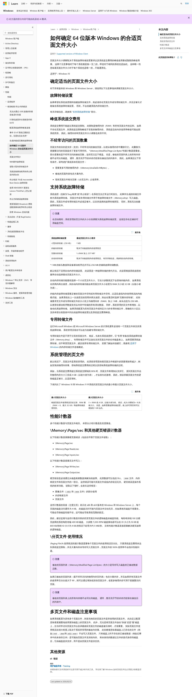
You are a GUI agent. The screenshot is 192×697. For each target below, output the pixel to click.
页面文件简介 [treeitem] (15, 157)
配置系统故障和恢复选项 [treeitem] (20, 127)
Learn (53, 29)
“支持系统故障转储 (81, 111)
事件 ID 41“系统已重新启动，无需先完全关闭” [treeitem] (20, 134)
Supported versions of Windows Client (72, 53)
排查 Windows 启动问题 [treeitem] (19, 212)
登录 (187, 3)
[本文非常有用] (178, 57)
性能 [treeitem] (9, 97)
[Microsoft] (5, 3)
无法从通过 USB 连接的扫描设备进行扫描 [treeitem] (21, 113)
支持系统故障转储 (167, 37)
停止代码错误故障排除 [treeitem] (19, 199)
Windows (75, 29)
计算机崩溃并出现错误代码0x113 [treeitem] (21, 121)
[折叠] (32, 27)
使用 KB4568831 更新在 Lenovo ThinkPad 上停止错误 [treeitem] (21, 190)
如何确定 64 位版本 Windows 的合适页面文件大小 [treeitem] (21, 148)
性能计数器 (164, 45)
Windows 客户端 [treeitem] (12, 38)
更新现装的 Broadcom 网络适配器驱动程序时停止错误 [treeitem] (21, 206)
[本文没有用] (181, 57)
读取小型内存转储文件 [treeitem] (19, 166)
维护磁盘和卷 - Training (60, 666)
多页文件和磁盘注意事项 (170, 48)
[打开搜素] (181, 3)
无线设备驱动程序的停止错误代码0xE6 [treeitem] (21, 173)
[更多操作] (139, 29)
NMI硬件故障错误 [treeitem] (17, 161)
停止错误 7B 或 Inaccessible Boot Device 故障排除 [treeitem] (21, 181)
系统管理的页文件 (167, 41)
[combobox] (18, 33)
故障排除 (63, 29)
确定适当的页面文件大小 (170, 34)
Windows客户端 (89, 29)
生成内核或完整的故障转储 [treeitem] (21, 140)
